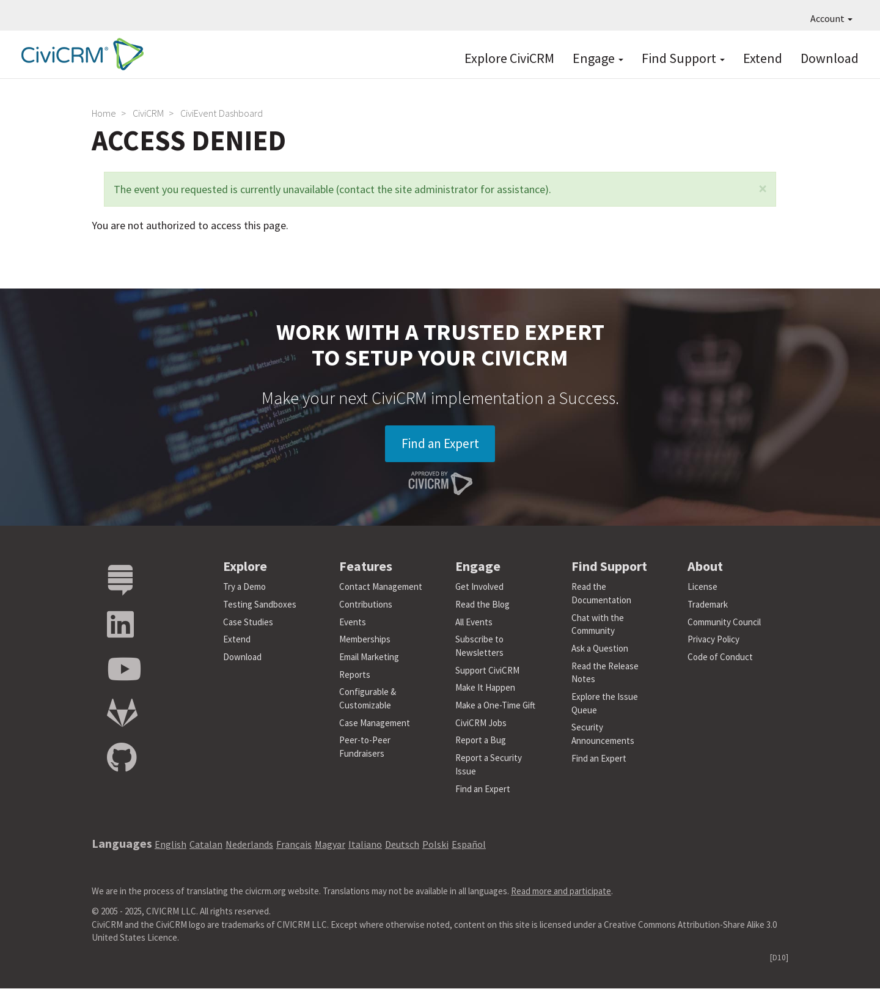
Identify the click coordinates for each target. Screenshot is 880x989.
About (705, 566)
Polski (435, 845)
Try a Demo (244, 588)
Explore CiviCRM (509, 58)
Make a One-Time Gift (495, 705)
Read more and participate (561, 891)
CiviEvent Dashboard (221, 113)
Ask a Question (599, 649)
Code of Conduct (720, 657)
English (170, 845)
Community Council (724, 622)
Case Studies (248, 622)
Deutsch (402, 845)
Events (352, 622)
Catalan (205, 845)
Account (831, 18)
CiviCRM (148, 113)
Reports (354, 675)
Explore (245, 566)
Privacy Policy (713, 640)
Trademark (708, 605)
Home (104, 113)
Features (365, 566)
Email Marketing (369, 657)
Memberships (365, 640)
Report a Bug (480, 741)
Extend (762, 58)
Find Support (683, 58)
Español (469, 845)
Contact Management (380, 588)
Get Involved (479, 588)
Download (830, 58)
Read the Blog (482, 605)
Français (294, 845)
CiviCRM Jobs (481, 723)
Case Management (374, 723)
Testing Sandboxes (259, 605)
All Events (474, 622)
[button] (762, 188)
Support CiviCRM (487, 671)
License (702, 588)
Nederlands (249, 845)
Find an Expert (440, 443)
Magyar (330, 845)
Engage (598, 58)
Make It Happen (485, 688)
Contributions (365, 605)
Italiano (365, 845)
